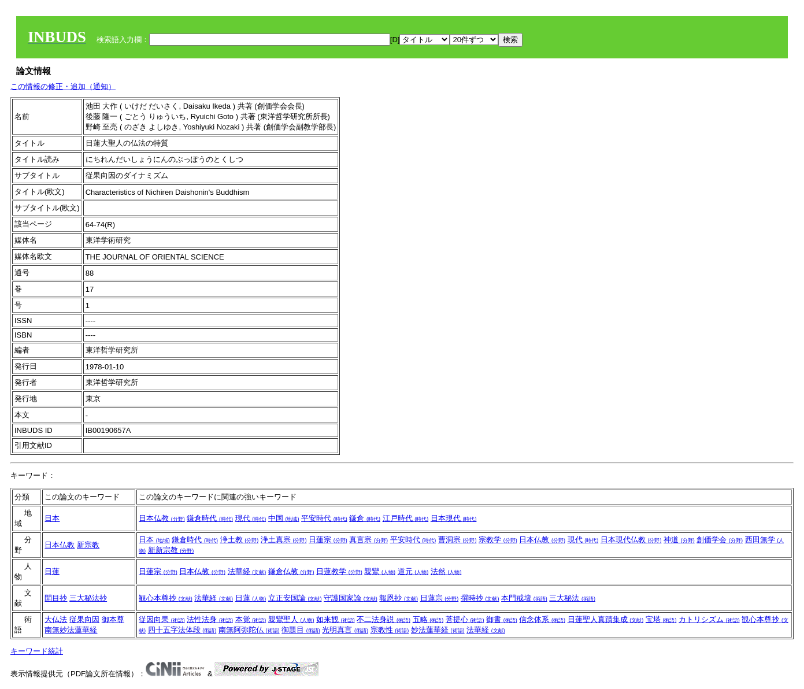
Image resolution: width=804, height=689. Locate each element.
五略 (428, 619)
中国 (283, 518)
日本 (52, 518)
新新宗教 (171, 550)
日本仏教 (162, 518)
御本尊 (113, 619)
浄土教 (239, 539)
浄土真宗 (284, 539)
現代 (250, 518)
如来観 (335, 619)
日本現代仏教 (631, 539)
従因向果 (162, 619)
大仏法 (56, 619)
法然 (446, 571)
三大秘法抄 (88, 598)
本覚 (250, 619)
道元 (413, 571)
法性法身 (210, 619)
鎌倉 (364, 518)
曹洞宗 (457, 539)
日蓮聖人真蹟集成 (606, 619)
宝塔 (661, 619)
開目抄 (56, 598)
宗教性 (389, 629)
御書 (501, 619)
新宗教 (88, 544)
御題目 (300, 629)
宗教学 (498, 539)
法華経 (247, 571)
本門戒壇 (524, 598)
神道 (679, 539)
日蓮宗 (328, 539)
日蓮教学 (339, 571)
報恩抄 (398, 598)
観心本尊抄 (165, 598)
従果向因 (84, 619)
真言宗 (368, 539)
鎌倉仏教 (291, 571)
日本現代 (454, 518)
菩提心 (465, 619)
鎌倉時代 (210, 518)
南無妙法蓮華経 (71, 629)
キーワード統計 (36, 651)
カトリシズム (709, 619)
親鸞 (379, 571)
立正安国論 (295, 598)
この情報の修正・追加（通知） (63, 86)
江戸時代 (406, 518)
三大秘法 (572, 598)
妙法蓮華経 (438, 629)
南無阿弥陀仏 (249, 629)
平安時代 (324, 518)
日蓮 (52, 571)
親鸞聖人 (291, 619)
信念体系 (542, 619)
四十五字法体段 (182, 629)
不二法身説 (383, 619)
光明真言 (345, 629)
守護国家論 (350, 598)
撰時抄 (480, 598)
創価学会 (719, 539)
